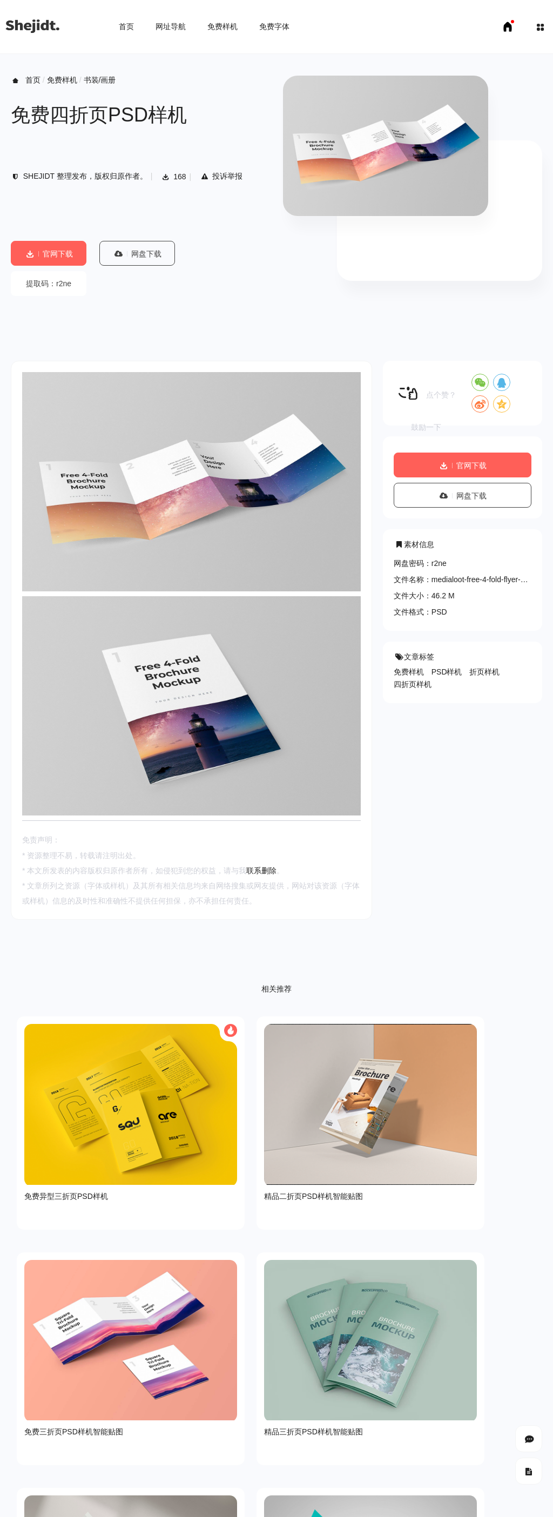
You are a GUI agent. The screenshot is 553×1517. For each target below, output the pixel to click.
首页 (126, 26)
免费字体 (274, 26)
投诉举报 (221, 176)
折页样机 (484, 672)
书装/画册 (100, 80)
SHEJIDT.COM (407, 1437)
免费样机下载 (73, 1479)
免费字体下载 (127, 1479)
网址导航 (171, 26)
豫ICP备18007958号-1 (359, 1446)
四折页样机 (412, 684)
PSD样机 (446, 672)
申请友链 (173, 1479)
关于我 (22, 1399)
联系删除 (261, 870)
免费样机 (222, 26)
